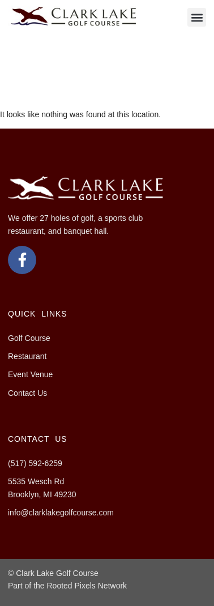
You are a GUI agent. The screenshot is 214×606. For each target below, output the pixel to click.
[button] (196, 17)
